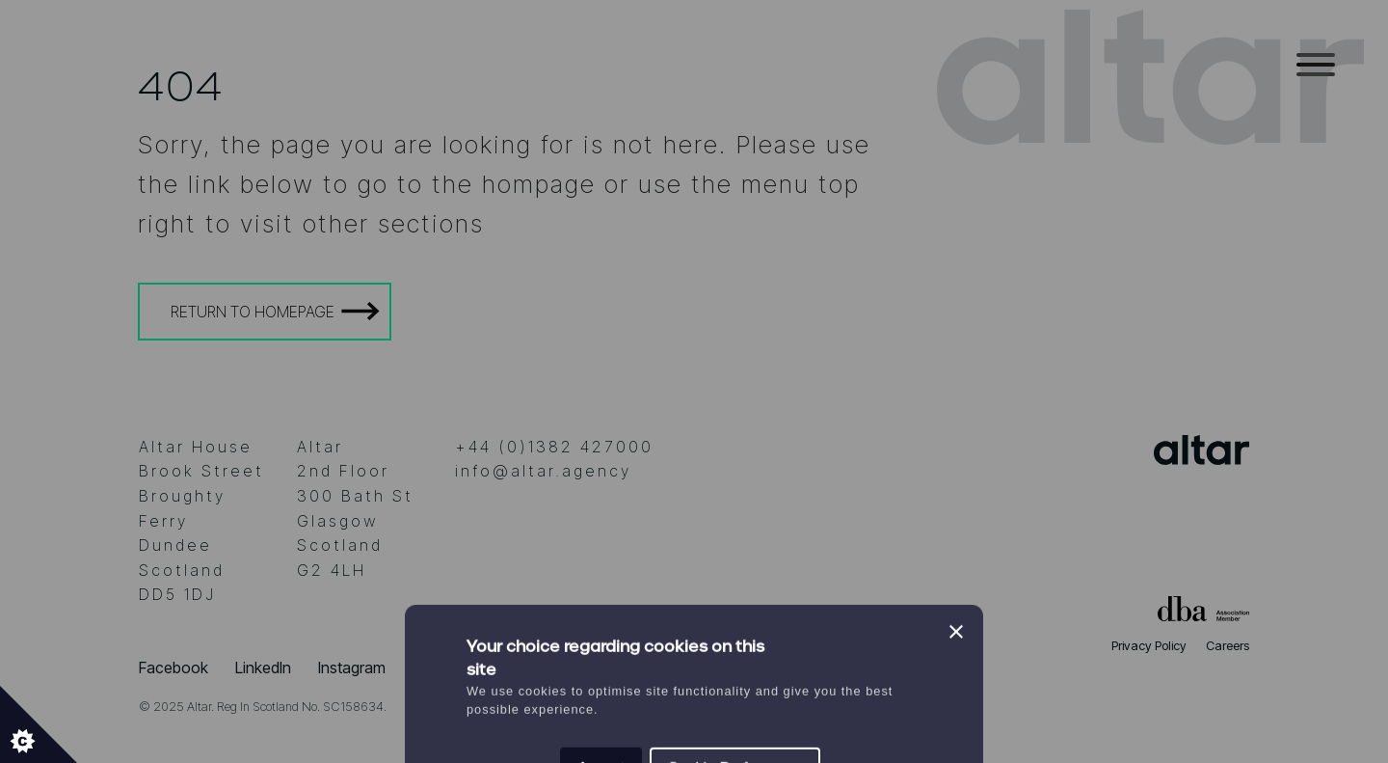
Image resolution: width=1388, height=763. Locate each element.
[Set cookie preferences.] (38, 724)
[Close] (956, 293)
